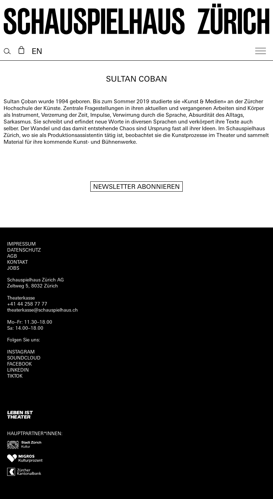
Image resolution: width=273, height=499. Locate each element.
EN (37, 52)
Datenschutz (24, 250)
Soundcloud (24, 358)
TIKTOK (14, 376)
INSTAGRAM (21, 352)
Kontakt (17, 262)
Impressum (21, 244)
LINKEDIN (18, 370)
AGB (12, 256)
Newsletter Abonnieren (136, 187)
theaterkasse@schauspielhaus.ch (42, 310)
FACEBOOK (19, 364)
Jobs (13, 268)
